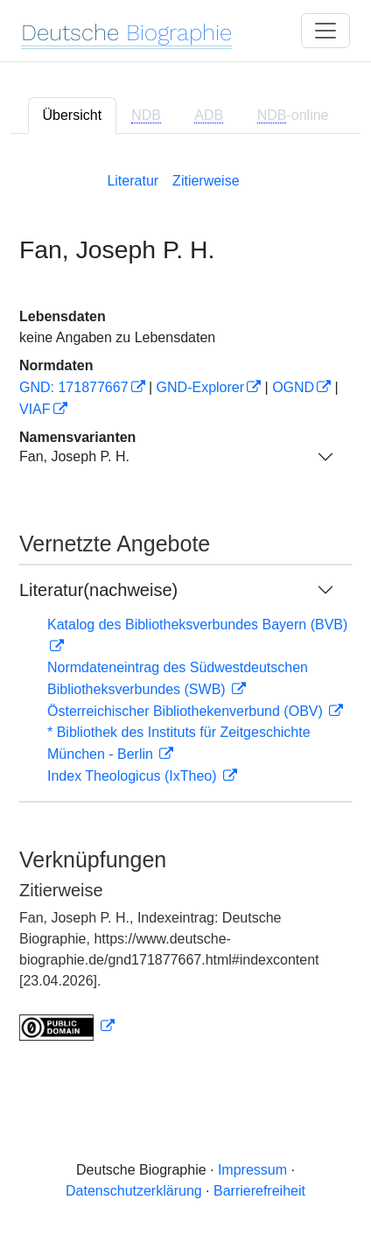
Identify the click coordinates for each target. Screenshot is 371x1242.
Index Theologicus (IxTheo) (133, 775)
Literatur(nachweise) (98, 590)
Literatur (132, 180)
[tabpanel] (185, 603)
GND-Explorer (200, 387)
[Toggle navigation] (325, 30)
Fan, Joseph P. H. (74, 456)
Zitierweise (205, 180)
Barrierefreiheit (259, 1190)
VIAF (35, 409)
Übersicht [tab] (72, 115)
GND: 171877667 (74, 387)
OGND (293, 387)
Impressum (252, 1169)
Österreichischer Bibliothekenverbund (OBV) (186, 711)
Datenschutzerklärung (134, 1190)
